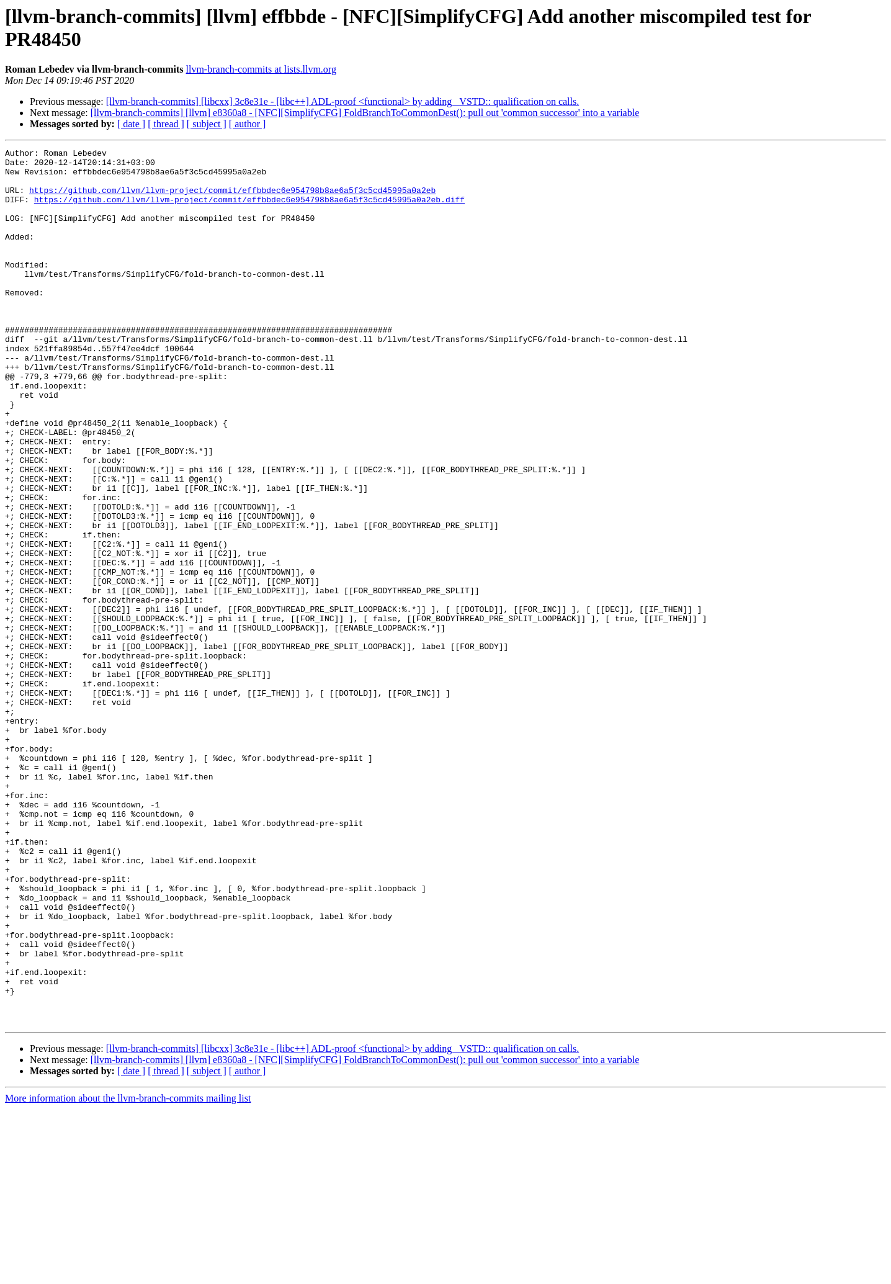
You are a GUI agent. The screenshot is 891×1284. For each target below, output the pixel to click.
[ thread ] (166, 124)
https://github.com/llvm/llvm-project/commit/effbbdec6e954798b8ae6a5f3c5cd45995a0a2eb (232, 199)
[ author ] (247, 124)
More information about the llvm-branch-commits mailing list (128, 1273)
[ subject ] (206, 124)
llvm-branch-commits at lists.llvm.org (261, 69)
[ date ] (131, 124)
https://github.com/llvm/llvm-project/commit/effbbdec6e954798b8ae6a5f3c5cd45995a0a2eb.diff (249, 210)
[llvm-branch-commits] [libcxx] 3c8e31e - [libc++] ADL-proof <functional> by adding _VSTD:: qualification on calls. (343, 101)
